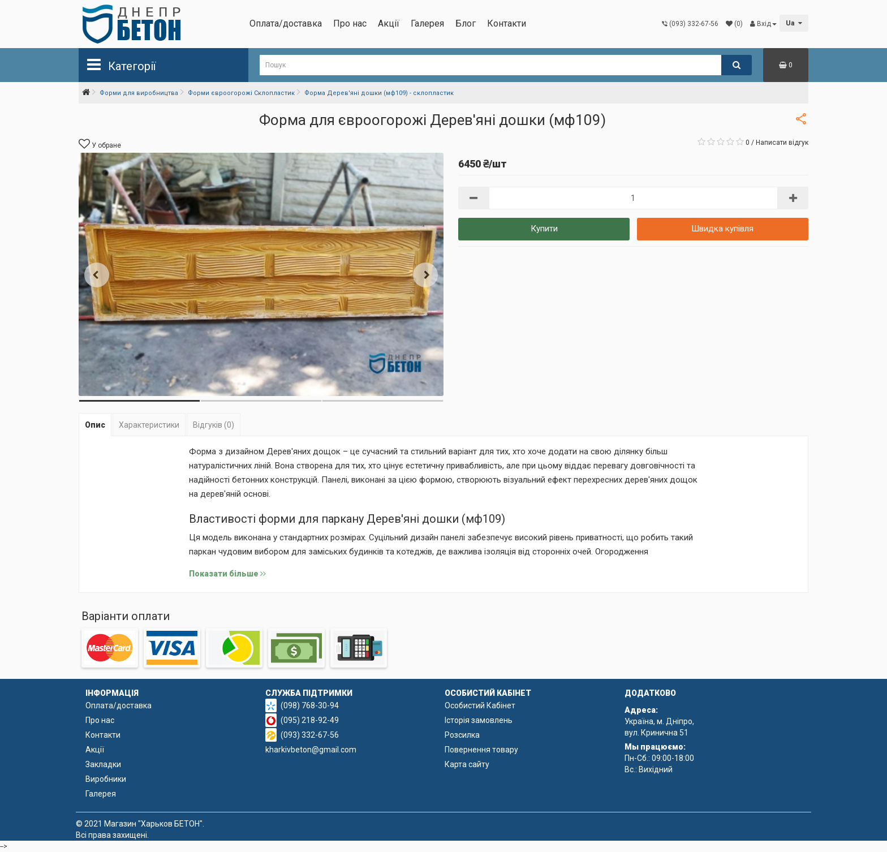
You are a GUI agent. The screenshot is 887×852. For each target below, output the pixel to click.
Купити (544, 228)
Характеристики (149, 424)
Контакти (506, 23)
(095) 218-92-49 (310, 720)
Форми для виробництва (139, 93)
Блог (465, 23)
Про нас (350, 23)
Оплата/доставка (285, 23)
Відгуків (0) (213, 424)
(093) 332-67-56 (310, 734)
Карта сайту (467, 764)
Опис (95, 424)
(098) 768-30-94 (310, 705)
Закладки (103, 764)
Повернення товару (481, 749)
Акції (388, 23)
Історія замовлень (479, 720)
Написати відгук (782, 143)
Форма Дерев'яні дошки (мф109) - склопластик (379, 93)
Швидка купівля (722, 228)
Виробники (105, 779)
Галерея (427, 23)
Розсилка (462, 734)
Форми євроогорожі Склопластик (241, 93)
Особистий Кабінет (480, 705)
